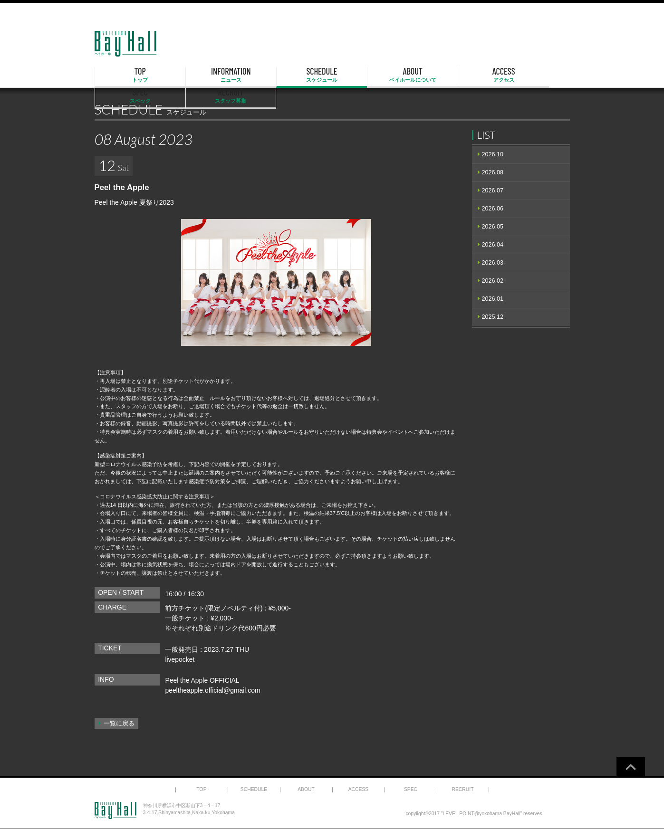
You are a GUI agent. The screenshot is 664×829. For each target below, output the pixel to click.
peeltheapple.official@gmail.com (213, 690)
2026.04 (493, 244)
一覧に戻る (119, 723)
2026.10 (493, 154)
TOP (129, 75)
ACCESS (400, 75)
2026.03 (493, 262)
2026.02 (493, 280)
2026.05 (493, 226)
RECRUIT (535, 75)
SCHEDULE (264, 75)
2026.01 (493, 298)
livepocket (179, 659)
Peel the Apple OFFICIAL (202, 680)
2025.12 (493, 317)
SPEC (467, 75)
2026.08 (493, 172)
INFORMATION (196, 75)
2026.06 (493, 208)
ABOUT (332, 75)
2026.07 (493, 190)
